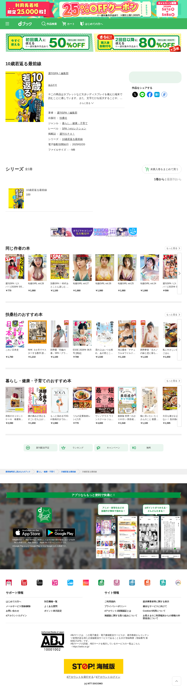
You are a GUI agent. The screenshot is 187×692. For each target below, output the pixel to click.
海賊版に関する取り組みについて (120, 615)
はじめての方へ (13, 601)
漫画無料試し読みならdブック (17, 472)
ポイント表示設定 (53, 611)
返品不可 (52, 85)
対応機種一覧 (50, 601)
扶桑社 (63, 117)
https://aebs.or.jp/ (81, 646)
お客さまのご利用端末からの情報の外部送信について (161, 617)
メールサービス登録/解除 (18, 606)
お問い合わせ (12, 611)
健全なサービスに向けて (155, 606)
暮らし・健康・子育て (75, 123)
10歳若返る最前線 (36, 189)
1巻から (159, 179)
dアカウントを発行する (80, 676)
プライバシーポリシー (115, 606)
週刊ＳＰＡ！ (67, 133)
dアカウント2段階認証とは (117, 611)
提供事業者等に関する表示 (156, 601)
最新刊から (174, 179)
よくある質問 (50, 606)
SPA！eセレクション (74, 128)
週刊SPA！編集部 (58, 73)
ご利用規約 (109, 601)
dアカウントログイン (16, 615)
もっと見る (171, 248)
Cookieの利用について (154, 611)
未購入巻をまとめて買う (164, 169)
